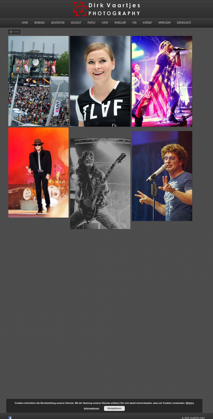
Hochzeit (76, 23)
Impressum (165, 23)
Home (25, 23)
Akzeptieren (114, 408)
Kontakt (147, 23)
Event (105, 23)
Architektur (57, 23)
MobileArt (120, 23)
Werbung (40, 23)
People (91, 23)
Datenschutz (184, 23)
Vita (134, 23)
